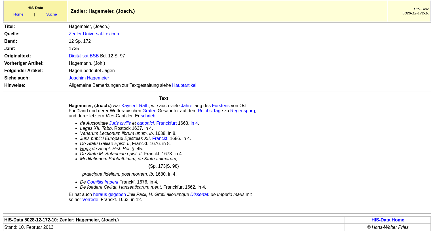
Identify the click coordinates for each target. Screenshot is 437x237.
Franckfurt (166, 123)
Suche (51, 14)
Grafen (150, 110)
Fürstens (220, 105)
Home (18, 14)
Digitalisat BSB (84, 55)
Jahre (186, 105)
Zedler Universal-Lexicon (94, 33)
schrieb (148, 115)
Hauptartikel (184, 85)
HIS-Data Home (387, 219)
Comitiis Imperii (102, 182)
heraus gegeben (109, 194)
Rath (144, 105)
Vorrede (90, 199)
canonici (145, 123)
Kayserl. (129, 105)
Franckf (159, 138)
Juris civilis (120, 123)
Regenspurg (242, 110)
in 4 (194, 123)
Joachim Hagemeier (89, 78)
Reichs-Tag (209, 110)
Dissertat (199, 194)
